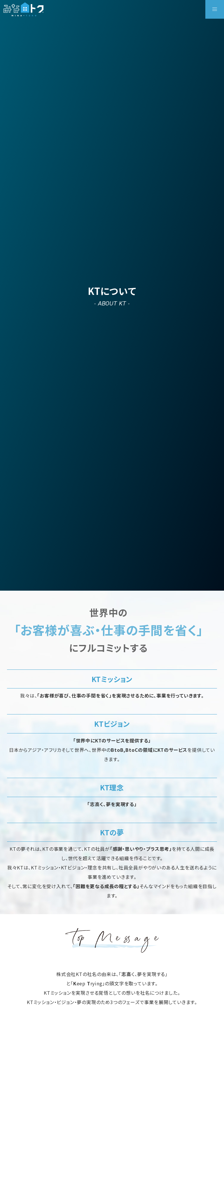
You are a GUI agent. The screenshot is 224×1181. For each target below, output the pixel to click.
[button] (214, 9)
